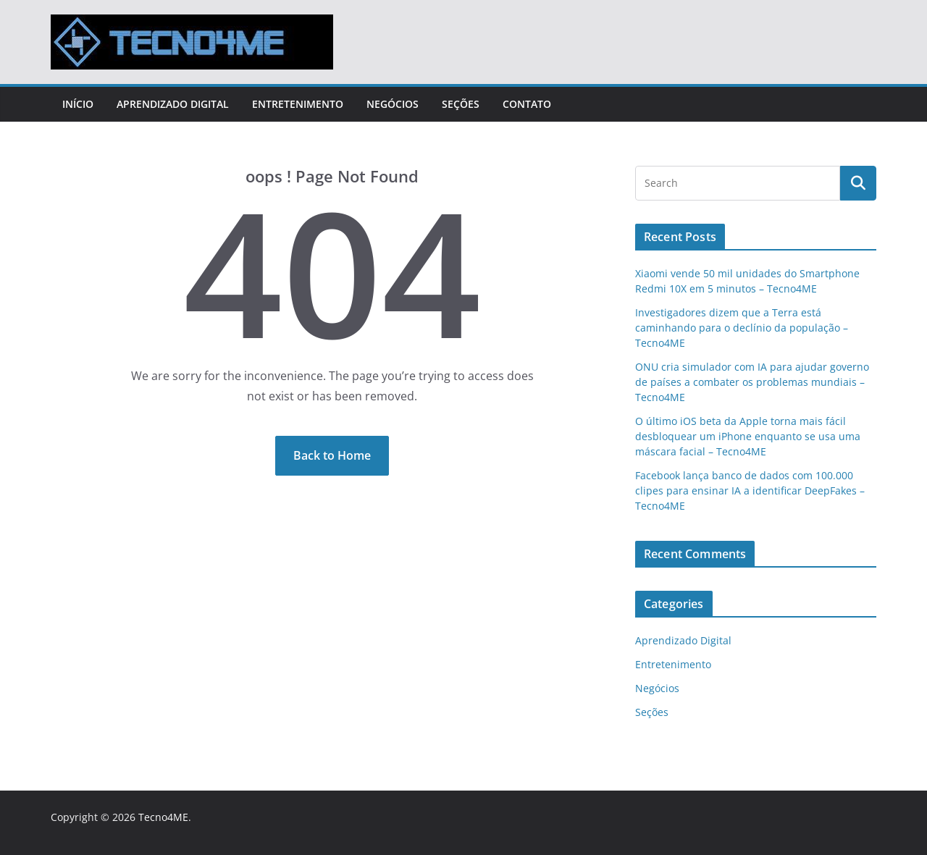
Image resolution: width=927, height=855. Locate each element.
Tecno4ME (163, 817)
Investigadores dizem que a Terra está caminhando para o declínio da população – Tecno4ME (741, 328)
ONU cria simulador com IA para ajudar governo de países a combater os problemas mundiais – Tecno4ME (752, 382)
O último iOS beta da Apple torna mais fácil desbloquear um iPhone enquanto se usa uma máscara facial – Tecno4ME (747, 436)
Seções (460, 104)
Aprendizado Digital (173, 104)
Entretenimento (297, 104)
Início (77, 104)
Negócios (392, 104)
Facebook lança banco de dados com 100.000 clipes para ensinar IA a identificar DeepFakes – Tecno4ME (750, 490)
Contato (527, 104)
